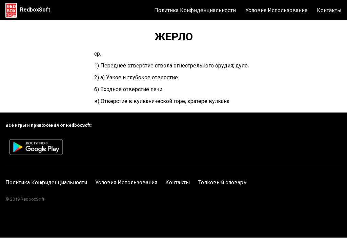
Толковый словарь (222, 182)
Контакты (329, 10)
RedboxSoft (35, 9)
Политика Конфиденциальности (195, 10)
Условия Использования (276, 10)
